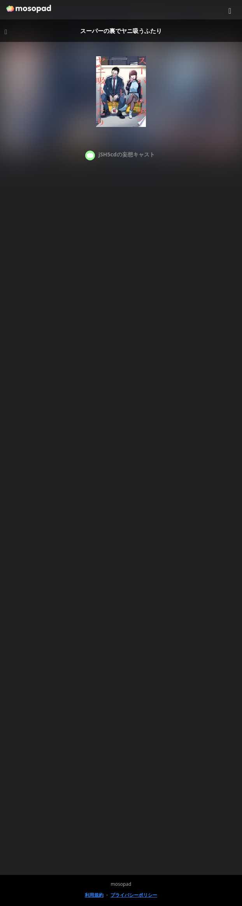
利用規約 (94, 895)
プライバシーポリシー (133, 895)
